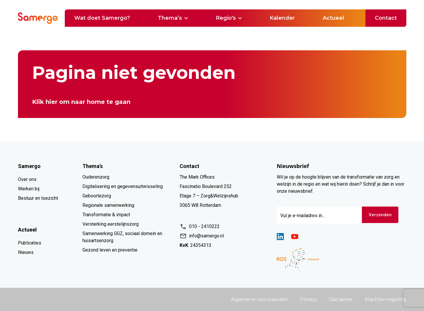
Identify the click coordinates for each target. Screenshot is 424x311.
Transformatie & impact (106, 214)
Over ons (27, 179)
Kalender (282, 18)
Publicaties (29, 243)
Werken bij (28, 189)
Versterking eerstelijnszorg (110, 224)
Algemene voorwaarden (259, 299)
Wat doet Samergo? (102, 18)
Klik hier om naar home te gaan (81, 101)
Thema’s (173, 18)
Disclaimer (341, 299)
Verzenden (381, 215)
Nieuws (26, 252)
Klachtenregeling (385, 299)
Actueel (333, 18)
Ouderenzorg (95, 177)
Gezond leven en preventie (110, 250)
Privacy (308, 299)
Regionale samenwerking (108, 205)
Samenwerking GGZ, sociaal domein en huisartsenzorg (122, 237)
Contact (386, 18)
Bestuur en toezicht (38, 198)
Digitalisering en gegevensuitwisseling (122, 186)
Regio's (229, 18)
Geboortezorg (96, 196)
